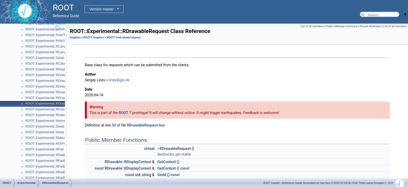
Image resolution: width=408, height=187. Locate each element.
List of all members (312, 26)
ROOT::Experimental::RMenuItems (50, 138)
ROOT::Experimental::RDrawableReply (52, 98)
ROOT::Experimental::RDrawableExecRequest (58, 86)
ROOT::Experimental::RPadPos (47, 178)
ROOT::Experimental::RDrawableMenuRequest (58, 92)
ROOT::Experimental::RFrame (46, 109)
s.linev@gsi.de (118, 80)
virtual (149, 148)
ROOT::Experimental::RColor (46, 63)
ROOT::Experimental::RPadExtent (49, 172)
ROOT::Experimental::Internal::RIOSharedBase (58, 121)
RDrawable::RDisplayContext (128, 162)
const (99, 168)
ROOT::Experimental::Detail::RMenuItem (54, 132)
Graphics (75, 37)
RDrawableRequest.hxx (146, 125)
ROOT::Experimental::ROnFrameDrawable (55, 143)
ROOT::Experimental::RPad (45, 149)
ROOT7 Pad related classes (124, 37)
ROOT (123, 113)
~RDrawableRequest (174, 148)
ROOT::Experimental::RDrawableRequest (54, 103)
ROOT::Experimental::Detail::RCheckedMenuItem (60, 58)
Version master (102, 9)
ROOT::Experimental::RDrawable (48, 75)
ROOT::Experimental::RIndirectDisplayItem (55, 115)
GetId (161, 175)
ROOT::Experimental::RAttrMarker (49, 29)
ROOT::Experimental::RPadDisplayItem (53, 166)
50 (114, 125)
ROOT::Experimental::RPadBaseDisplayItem (56, 161)
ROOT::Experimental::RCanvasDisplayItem (55, 52)
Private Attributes (370, 26)
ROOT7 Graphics (94, 37)
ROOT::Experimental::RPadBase (48, 155)
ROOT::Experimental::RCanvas (47, 46)
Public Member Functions (342, 26)
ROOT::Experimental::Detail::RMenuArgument (57, 126)
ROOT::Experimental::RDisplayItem (50, 69)
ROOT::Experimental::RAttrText (47, 35)
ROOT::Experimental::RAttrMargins (50, 23)
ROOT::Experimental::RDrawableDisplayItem (57, 81)
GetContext (166, 162)
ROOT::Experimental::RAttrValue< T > (52, 41)
